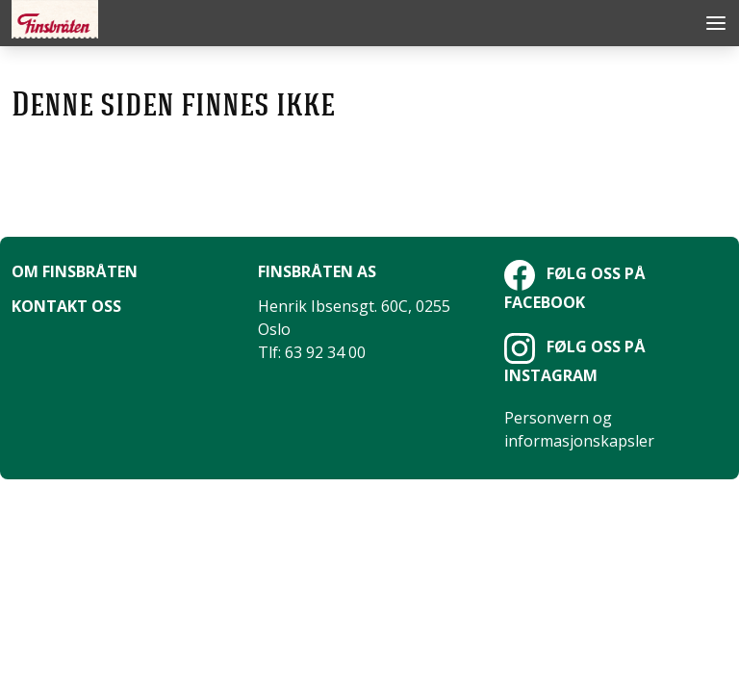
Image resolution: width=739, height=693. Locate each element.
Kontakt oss (66, 306)
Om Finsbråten (75, 271)
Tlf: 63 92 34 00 (312, 352)
